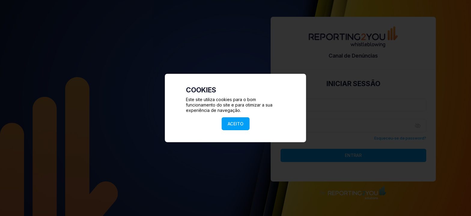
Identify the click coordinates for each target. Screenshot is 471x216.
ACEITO (235, 123)
